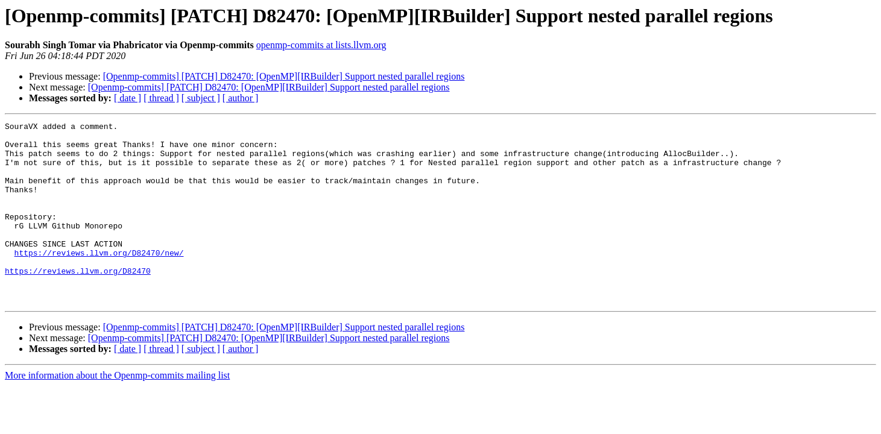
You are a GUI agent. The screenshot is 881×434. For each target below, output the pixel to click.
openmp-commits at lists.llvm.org (321, 45)
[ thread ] (161, 98)
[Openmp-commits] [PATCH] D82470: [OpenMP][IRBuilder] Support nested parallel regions (284, 76)
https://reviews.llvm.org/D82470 (78, 301)
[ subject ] (201, 98)
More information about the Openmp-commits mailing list (117, 411)
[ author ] (241, 98)
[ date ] (127, 98)
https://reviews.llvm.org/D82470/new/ (99, 279)
